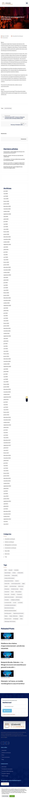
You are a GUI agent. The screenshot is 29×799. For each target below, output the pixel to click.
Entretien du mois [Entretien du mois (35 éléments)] (14, 589)
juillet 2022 (6, 310)
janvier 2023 (6, 295)
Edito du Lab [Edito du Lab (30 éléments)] (20, 586)
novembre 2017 (7, 442)
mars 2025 (6, 229)
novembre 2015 (7, 480)
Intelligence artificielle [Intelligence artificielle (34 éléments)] (15, 599)
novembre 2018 (7, 419)
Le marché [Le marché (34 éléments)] (20, 602)
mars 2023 (6, 290)
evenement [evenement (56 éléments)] (7, 591)
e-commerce (4, 47)
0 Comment (5, 37)
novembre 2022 (7, 300)
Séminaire (7, 553)
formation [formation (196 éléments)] (13, 594)
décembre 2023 (7, 267)
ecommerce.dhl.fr (5, 86)
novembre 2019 (7, 391)
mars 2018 (6, 437)
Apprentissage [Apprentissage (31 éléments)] (7, 572)
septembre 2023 (7, 275)
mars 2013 (6, 524)
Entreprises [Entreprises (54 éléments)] (7, 589)
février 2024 (6, 262)
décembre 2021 (7, 328)
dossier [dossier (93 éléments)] (6, 586)
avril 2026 (6, 196)
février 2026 (6, 201)
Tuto (6, 556)
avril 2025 (6, 226)
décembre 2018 (7, 417)
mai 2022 (6, 315)
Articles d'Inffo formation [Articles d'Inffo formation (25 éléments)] (9, 578)
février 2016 (6, 473)
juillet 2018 (6, 427)
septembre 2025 (7, 214)
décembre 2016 (7, 455)
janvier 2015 (6, 498)
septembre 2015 (7, 486)
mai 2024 (6, 254)
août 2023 (6, 277)
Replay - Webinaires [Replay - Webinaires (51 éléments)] (13, 616)
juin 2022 (6, 313)
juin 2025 (6, 221)
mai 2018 (6, 432)
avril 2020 (6, 379)
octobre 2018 (7, 422)
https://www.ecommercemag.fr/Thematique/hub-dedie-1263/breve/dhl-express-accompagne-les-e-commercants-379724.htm (14, 93)
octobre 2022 (7, 302)
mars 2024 (6, 259)
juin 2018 (6, 430)
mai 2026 (6, 193)
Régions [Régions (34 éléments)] (21, 616)
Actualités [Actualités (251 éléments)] (16, 570)
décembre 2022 (7, 297)
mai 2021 (6, 346)
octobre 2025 (7, 211)
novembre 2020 (7, 361)
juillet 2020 (6, 371)
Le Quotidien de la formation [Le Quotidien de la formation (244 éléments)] (10, 605)
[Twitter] (5, 743)
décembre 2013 (7, 511)
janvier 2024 (6, 264)
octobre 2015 (7, 483)
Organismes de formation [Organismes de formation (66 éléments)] (18, 613)
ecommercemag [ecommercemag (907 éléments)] (13, 586)
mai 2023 (6, 285)
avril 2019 (6, 407)
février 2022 (6, 323)
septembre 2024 (7, 244)
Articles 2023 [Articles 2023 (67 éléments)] (20, 572)
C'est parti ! (5, 783)
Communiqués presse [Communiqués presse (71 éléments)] (15, 583)
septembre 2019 (7, 397)
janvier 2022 (6, 325)
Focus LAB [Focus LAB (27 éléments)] (7, 594)
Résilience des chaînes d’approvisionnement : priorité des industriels (13, 646)
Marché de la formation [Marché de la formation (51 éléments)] (9, 607)
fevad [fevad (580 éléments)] (12, 591)
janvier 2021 (6, 356)
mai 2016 (6, 465)
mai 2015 (6, 491)
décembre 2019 (7, 389)
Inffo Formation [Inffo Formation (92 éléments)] (19, 597)
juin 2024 (6, 252)
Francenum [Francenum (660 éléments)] (19, 594)
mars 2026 (6, 198)
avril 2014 (6, 508)
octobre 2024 (7, 242)
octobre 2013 (7, 516)
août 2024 (6, 247)
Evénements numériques (10, 547)
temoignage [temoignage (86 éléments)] (15, 618)
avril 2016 (6, 468)
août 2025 (6, 216)
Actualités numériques (18, 36)
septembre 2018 (7, 424)
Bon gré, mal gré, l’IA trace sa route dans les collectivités (13, 156)
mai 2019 (6, 404)
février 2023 (6, 292)
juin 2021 (6, 343)
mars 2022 (6, 320)
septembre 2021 (7, 336)
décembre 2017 (7, 440)
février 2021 (6, 353)
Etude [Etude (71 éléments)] (21, 589)
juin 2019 (6, 402)
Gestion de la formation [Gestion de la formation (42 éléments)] (9, 597)
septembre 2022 (7, 305)
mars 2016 (6, 470)
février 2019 (6, 412)
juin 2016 (6, 463)
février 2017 (6, 452)
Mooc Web (7, 550)
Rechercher (4, 133)
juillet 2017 (6, 447)
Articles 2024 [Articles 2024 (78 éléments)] (7, 575)
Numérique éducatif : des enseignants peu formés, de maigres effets (13, 167)
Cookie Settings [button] (5, 796)
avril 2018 (6, 435)
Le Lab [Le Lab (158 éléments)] (14, 602)
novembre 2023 (7, 269)
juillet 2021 (6, 341)
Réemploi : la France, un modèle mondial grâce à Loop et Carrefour (13, 682)
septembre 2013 (7, 519)
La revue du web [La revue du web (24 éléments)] (8, 602)
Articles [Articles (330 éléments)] (14, 572)
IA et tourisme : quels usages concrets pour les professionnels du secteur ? (14, 152)
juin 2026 (6, 191)
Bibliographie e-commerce (11, 544)
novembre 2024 (7, 239)
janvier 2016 (6, 475)
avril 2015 (6, 493)
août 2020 (6, 369)
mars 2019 (6, 409)
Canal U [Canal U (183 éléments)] (17, 580)
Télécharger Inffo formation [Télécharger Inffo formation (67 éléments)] (10, 621)
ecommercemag (8, 108)
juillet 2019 (6, 399)
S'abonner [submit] (7, 710)
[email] (14, 706)
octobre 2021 (7, 333)
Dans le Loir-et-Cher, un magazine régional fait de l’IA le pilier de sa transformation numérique (14, 163)
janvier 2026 (6, 203)
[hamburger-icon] (26, 3)
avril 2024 (6, 257)
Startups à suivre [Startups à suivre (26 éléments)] (8, 618)
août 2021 (6, 338)
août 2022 (6, 308)
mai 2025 (6, 224)
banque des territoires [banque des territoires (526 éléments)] (9, 580)
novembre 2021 (7, 330)
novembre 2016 (7, 458)
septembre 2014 (7, 501)
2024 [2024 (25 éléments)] (6, 570)
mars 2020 (6, 381)
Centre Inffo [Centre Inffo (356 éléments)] (7, 583)
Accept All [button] (12, 796)
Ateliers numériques (9, 542)
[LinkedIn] (7, 743)
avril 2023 (6, 287)
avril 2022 (6, 318)
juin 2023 (6, 282)
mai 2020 (6, 376)
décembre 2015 (7, 478)
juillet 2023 (6, 280)
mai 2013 (6, 521)
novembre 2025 (7, 208)
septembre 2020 (7, 366)
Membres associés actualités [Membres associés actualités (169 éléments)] (10, 610)
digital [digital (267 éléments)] (23, 583)
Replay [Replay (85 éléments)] (6, 616)
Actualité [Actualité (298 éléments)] (10, 570)
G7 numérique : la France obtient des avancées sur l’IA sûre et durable (14, 160)
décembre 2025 (7, 206)
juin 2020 (6, 374)
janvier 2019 (6, 414)
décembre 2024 (7, 236)
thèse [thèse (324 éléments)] (21, 618)
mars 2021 (6, 351)
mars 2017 (6, 450)
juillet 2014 (6, 506)
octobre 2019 (7, 394)
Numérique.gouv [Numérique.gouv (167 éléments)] (8, 613)
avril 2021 (6, 348)
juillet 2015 (6, 488)
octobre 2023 (7, 272)
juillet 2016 (6, 460)
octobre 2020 (7, 364)
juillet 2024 (6, 249)
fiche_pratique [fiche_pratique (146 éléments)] (18, 591)
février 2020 (6, 384)
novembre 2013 (7, 513)
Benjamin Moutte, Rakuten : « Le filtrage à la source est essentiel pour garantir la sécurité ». (13, 664)
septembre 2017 (7, 445)
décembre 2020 (7, 358)
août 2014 (6, 503)
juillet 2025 (6, 219)
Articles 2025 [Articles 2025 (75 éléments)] (14, 575)
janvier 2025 (6, 234)
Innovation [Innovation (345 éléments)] (7, 599)
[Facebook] (2, 743)
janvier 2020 (6, 386)
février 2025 (6, 231)
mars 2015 (6, 496)
